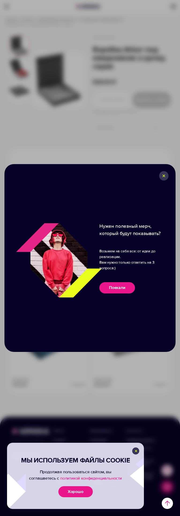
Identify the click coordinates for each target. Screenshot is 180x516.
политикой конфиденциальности (91, 478)
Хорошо (75, 491)
